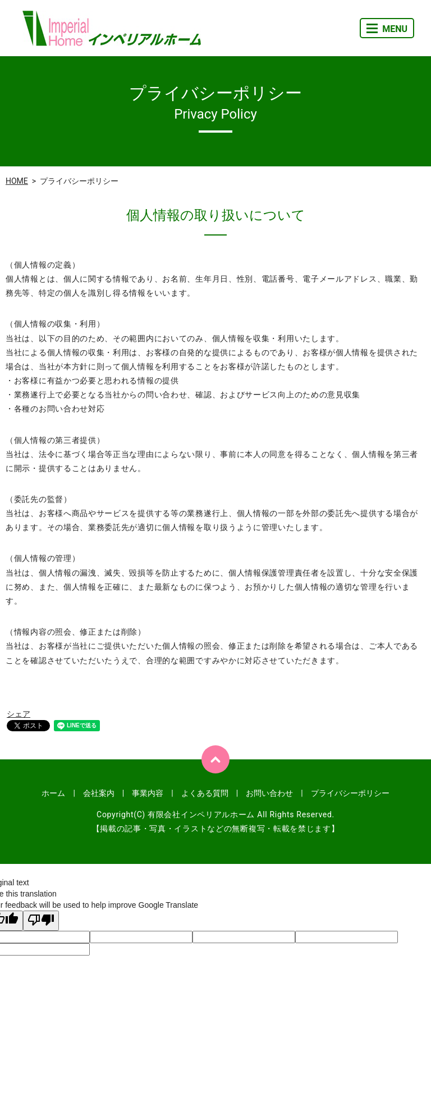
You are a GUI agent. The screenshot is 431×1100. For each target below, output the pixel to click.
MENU (386, 29)
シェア (18, 713)
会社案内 (98, 793)
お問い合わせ (269, 793)
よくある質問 (204, 793)
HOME (17, 180)
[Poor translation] (41, 921)
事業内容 (147, 793)
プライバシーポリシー (350, 793)
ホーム (53, 793)
